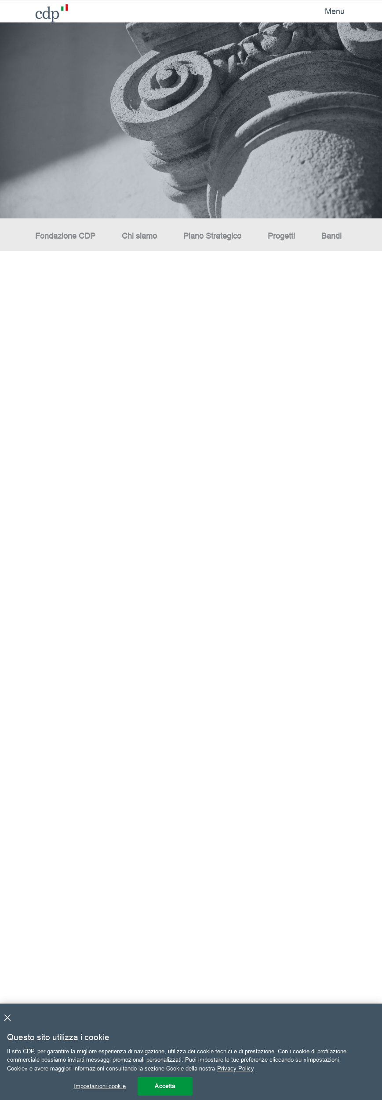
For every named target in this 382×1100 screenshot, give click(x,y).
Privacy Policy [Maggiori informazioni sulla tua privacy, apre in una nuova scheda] (235, 1068)
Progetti (281, 235)
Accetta (165, 1085)
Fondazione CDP (65, 235)
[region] (191, 1052)
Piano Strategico (212, 235)
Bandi (331, 235)
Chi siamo (139, 235)
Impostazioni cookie (99, 1085)
